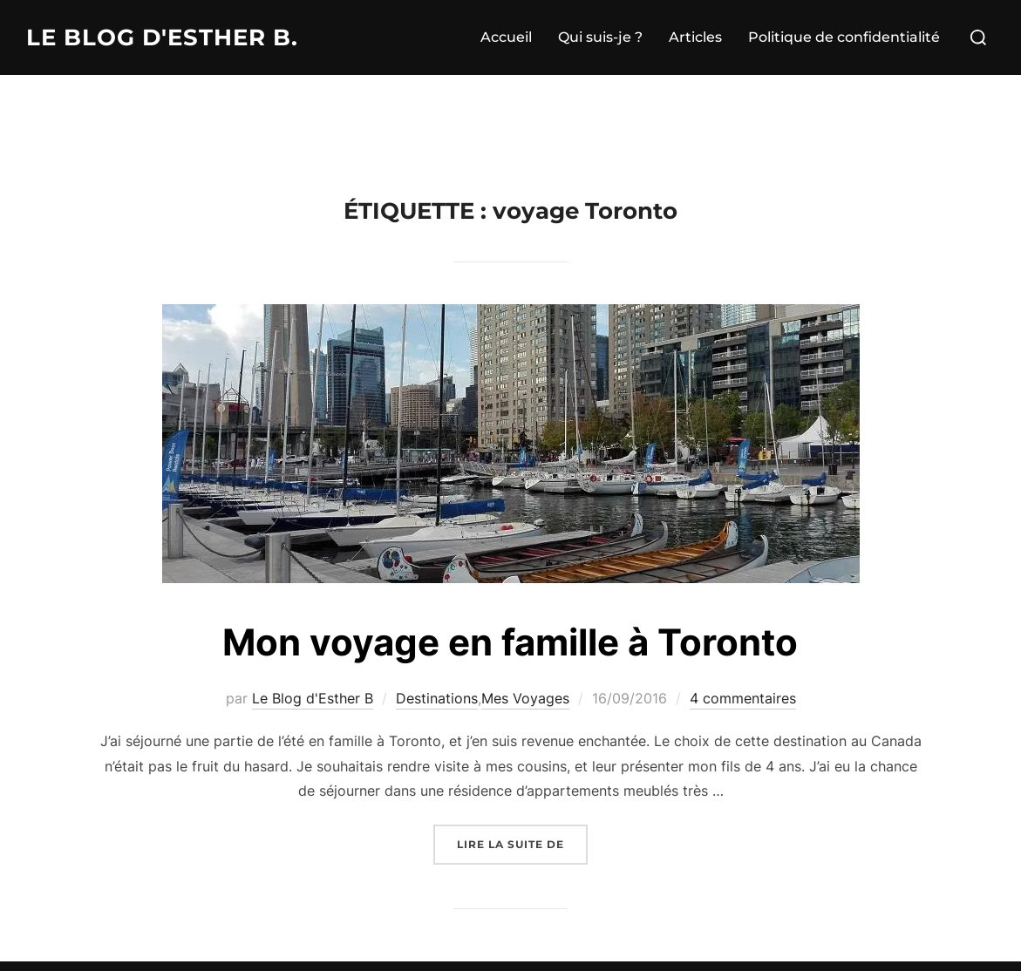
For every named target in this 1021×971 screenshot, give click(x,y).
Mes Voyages (525, 698)
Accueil (506, 37)
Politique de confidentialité (844, 37)
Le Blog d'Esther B (312, 698)
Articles (695, 37)
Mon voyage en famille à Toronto (510, 642)
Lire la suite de (522, 842)
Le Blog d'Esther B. (162, 37)
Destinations (437, 698)
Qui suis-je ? (600, 37)
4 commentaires (743, 698)
